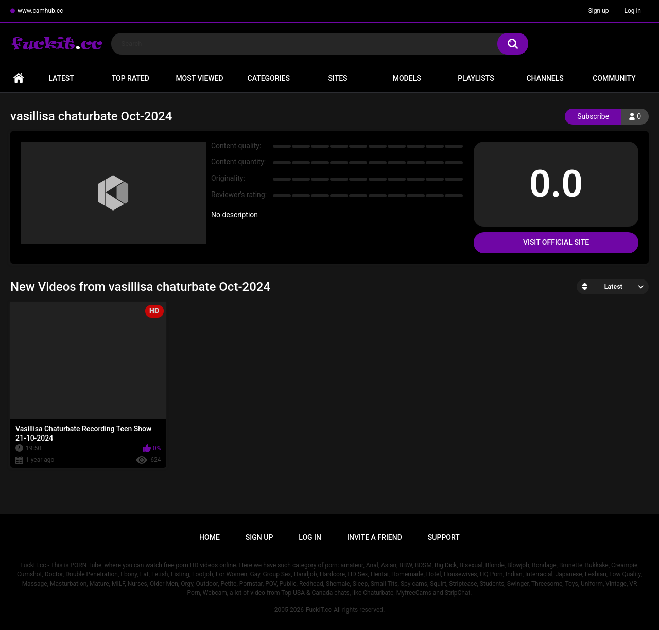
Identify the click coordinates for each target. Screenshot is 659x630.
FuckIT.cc (319, 610)
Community (614, 78)
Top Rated (130, 78)
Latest (61, 78)
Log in (632, 10)
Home (18, 78)
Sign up (598, 10)
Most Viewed (199, 78)
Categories (269, 78)
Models (407, 78)
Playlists (476, 78)
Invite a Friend (374, 537)
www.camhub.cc (40, 10)
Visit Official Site (556, 242)
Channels (544, 78)
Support (444, 537)
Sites (337, 78)
